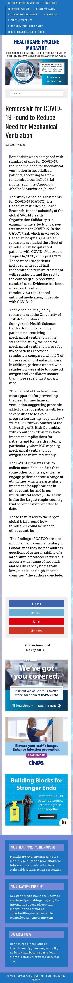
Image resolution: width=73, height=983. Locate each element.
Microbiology (50, 14)
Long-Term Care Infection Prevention (26, 31)
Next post (35, 650)
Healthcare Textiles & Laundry (23, 14)
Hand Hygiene (51, 2)
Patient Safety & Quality (20, 20)
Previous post (37, 645)
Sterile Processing (45, 8)
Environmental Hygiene (19, 8)
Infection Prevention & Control (24, 2)
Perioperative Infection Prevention (25, 26)
